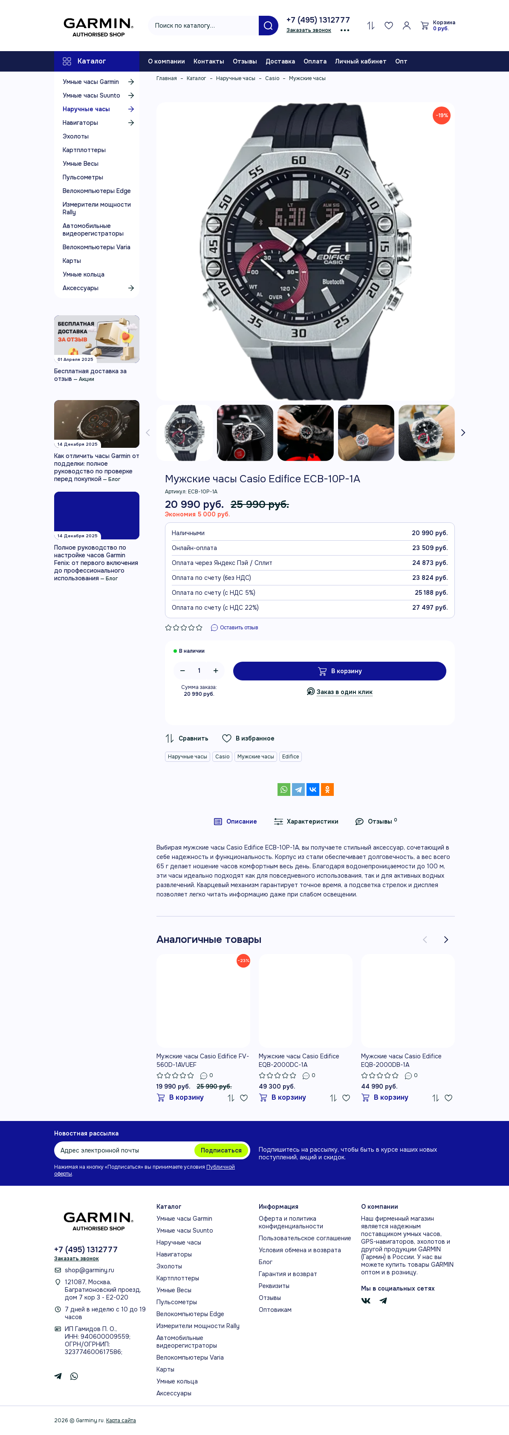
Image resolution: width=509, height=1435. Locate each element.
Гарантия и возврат (288, 1274)
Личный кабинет (361, 61)
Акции (86, 379)
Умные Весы (80, 163)
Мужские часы (255, 756)
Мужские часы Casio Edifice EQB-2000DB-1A (401, 1060)
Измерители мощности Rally (97, 208)
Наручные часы (100, 109)
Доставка (280, 61)
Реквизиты (274, 1286)
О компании (166, 61)
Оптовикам (275, 1310)
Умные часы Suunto (100, 95)
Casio (222, 756)
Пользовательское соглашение (305, 1238)
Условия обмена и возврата (300, 1250)
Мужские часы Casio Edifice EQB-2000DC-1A (299, 1060)
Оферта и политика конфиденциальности (291, 1222)
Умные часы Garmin (100, 81)
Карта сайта (121, 1420)
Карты (72, 261)
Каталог (84, 61)
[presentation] (147, 432)
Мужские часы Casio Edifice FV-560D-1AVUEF (202, 1060)
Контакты (209, 61)
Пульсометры (83, 177)
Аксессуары (100, 288)
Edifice (290, 756)
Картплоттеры (84, 150)
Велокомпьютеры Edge (97, 191)
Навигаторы (100, 122)
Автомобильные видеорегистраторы (93, 229)
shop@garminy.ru (89, 1270)
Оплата (315, 61)
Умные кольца (83, 274)
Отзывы (245, 61)
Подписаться (221, 1150)
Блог (114, 479)
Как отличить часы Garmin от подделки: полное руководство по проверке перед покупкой (96, 467)
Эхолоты (76, 136)
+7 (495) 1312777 (318, 20)
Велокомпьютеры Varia (96, 247)
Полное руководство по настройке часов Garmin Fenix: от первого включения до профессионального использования (96, 563)
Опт (401, 61)
